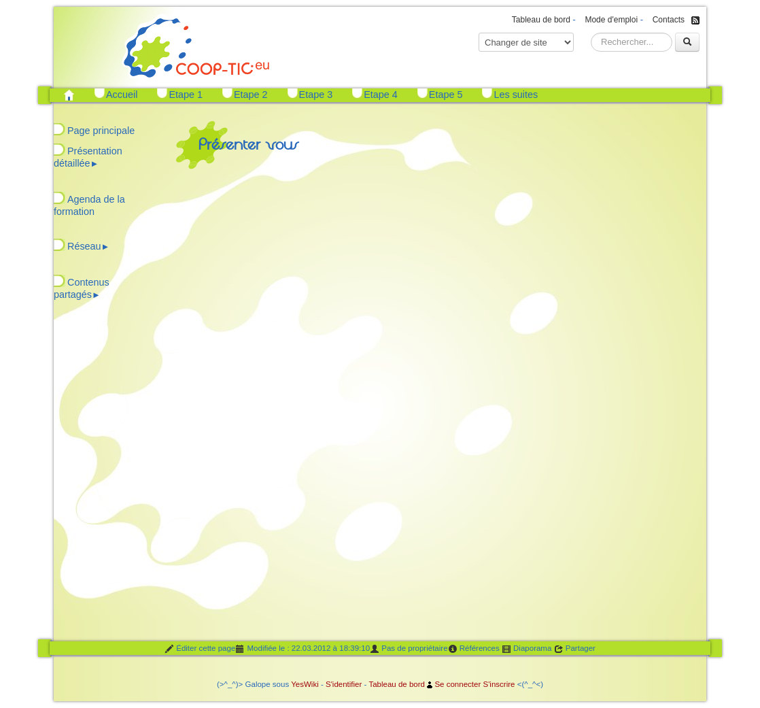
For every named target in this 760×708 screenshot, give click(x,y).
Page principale (101, 130)
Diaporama (527, 649)
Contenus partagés (81, 288)
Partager (574, 649)
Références (474, 649)
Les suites (516, 94)
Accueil (121, 94)
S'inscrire (499, 684)
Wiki (311, 684)
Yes (297, 684)
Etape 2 (251, 94)
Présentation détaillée (88, 157)
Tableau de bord (541, 19)
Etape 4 (381, 94)
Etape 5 (446, 94)
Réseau (88, 246)
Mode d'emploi (611, 19)
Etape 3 (316, 94)
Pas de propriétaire (409, 649)
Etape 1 (186, 94)
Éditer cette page (200, 649)
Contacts (669, 19)
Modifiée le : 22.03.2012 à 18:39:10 (302, 649)
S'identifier (344, 684)
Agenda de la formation (89, 205)
